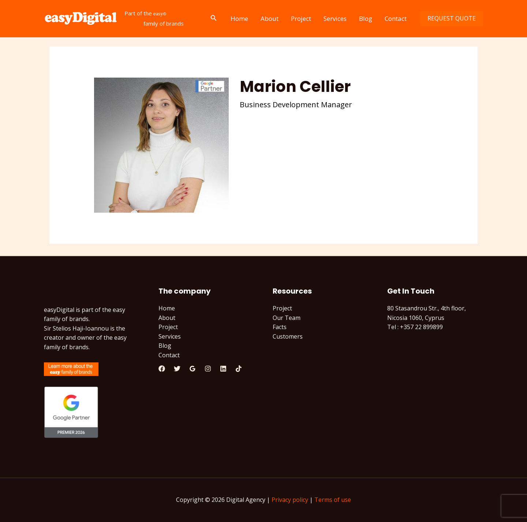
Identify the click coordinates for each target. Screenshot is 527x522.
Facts (280, 327)
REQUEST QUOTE (451, 18)
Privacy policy (290, 500)
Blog (365, 18)
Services (335, 18)
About (270, 18)
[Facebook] (161, 368)
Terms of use (332, 500)
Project (301, 18)
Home (239, 18)
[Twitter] (177, 368)
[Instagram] (208, 368)
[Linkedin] (223, 368)
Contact (396, 18)
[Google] (192, 368)
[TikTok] (238, 368)
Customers (288, 336)
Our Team (286, 318)
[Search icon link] (213, 18)
